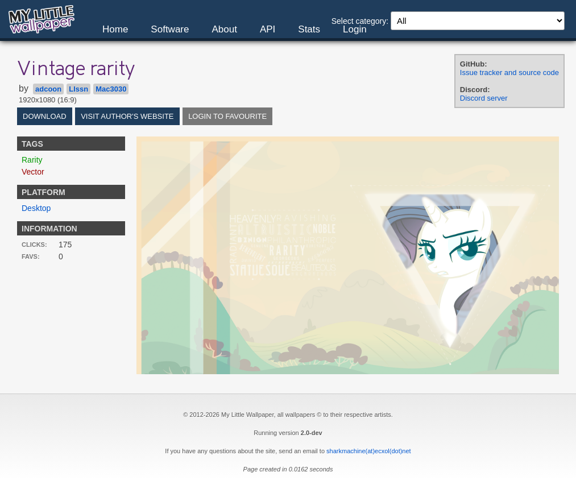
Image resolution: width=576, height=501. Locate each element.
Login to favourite (227, 116)
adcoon (48, 89)
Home (115, 29)
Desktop (36, 208)
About (224, 29)
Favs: (31, 256)
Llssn (78, 89)
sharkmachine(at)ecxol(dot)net (368, 451)
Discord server (484, 98)
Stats (309, 29)
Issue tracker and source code (509, 72)
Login (355, 29)
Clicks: (34, 244)
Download (45, 116)
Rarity (32, 159)
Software (170, 29)
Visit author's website (127, 116)
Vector (33, 171)
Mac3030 (111, 89)
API (267, 29)
